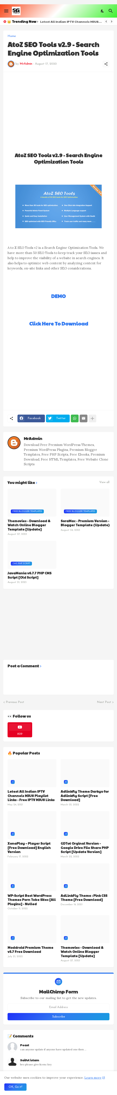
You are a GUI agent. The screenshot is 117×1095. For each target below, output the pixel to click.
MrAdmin (33, 438)
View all (104, 482)
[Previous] (106, 21)
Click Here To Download (58, 323)
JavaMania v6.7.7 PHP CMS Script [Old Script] (29, 575)
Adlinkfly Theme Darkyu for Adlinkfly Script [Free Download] (85, 795)
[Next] (111, 21)
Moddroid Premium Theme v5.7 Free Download (30, 949)
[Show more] (92, 418)
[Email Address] (58, 1007)
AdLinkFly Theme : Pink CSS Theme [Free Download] (84, 897)
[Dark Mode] (102, 11)
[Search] (111, 11)
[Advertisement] (58, 106)
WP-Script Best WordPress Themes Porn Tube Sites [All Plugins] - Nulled (32, 899)
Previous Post (15, 702)
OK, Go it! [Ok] (15, 1087)
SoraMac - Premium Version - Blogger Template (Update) (85, 523)
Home (12, 36)
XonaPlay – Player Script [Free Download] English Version (29, 847)
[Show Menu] (6, 11)
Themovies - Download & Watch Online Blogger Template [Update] (29, 525)
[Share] (106, 64)
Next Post (104, 702)
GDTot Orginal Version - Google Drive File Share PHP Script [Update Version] (85, 847)
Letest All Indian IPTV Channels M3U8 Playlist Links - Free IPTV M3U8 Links (71, 21)
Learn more (92, 1078)
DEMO (58, 296)
